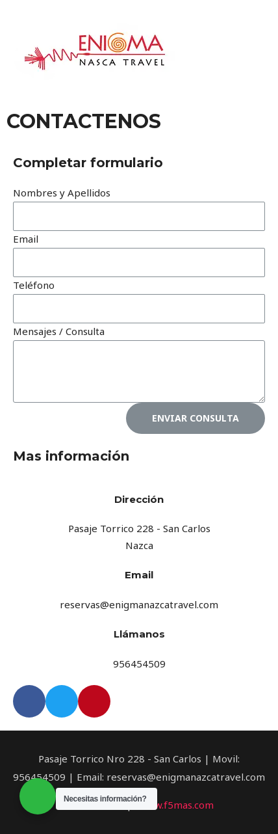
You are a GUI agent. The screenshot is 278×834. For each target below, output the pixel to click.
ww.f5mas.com (180, 804)
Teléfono (34, 284)
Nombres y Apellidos (61, 192)
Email (25, 238)
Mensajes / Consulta (59, 331)
